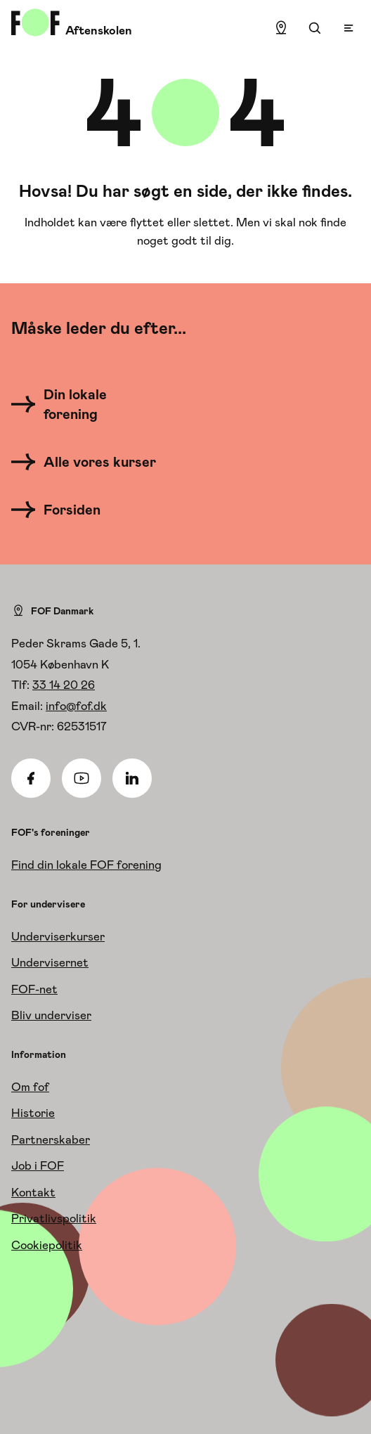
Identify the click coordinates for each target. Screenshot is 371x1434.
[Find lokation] (281, 28)
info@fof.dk (76, 705)
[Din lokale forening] (88, 404)
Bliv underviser (51, 1015)
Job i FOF (37, 1165)
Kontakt (33, 1192)
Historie (33, 1112)
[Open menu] (348, 28)
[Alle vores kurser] (88, 462)
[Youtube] (81, 778)
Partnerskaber (50, 1139)
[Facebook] (31, 778)
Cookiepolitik (46, 1245)
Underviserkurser (58, 936)
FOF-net (34, 989)
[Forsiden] (64, 509)
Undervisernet (50, 962)
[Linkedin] (132, 778)
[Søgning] (315, 28)
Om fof (30, 1086)
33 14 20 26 (63, 684)
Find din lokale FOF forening (86, 864)
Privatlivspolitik (53, 1218)
